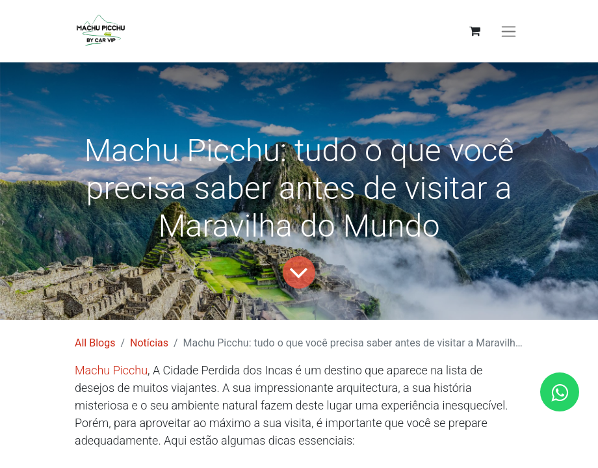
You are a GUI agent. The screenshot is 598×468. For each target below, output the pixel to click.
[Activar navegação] (508, 31)
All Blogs (95, 343)
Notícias (149, 343)
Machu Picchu (111, 370)
